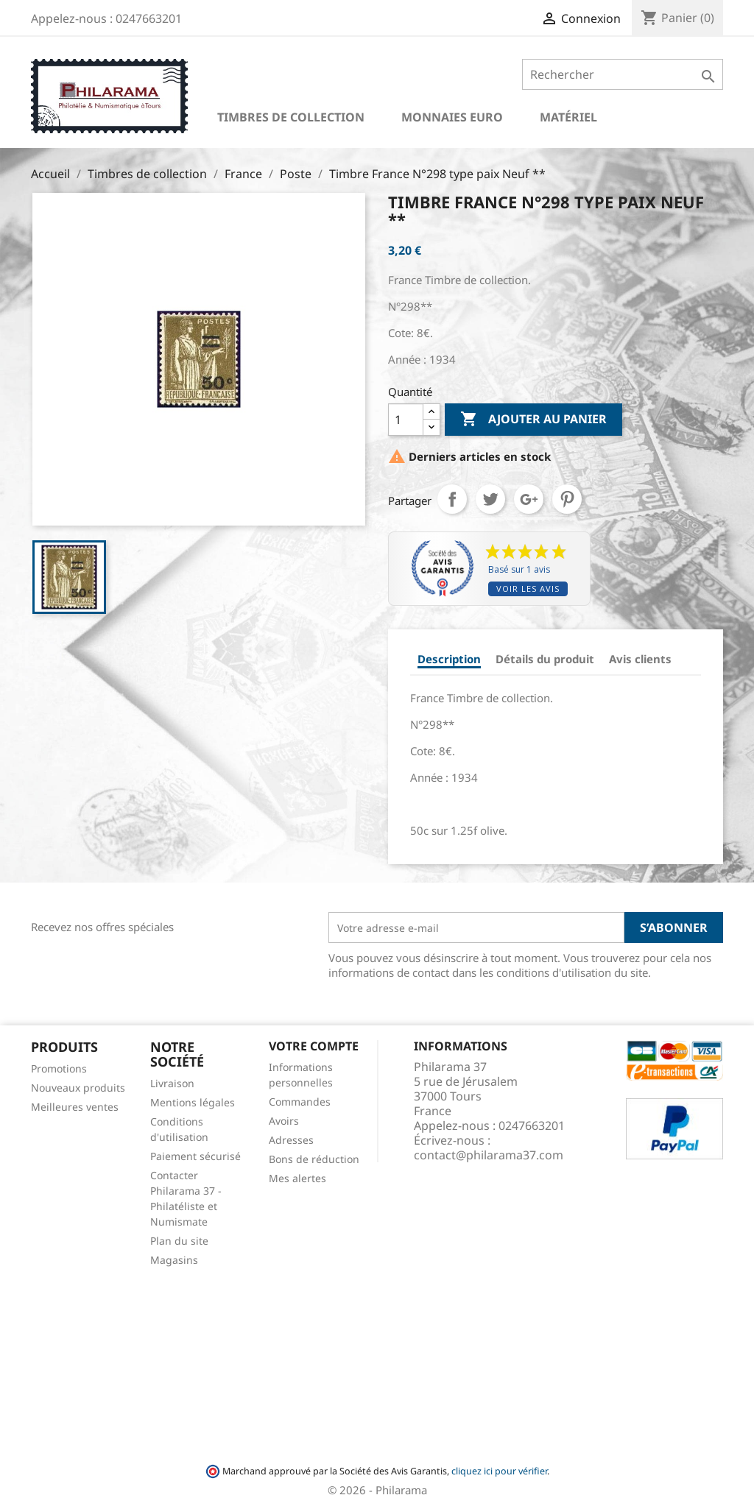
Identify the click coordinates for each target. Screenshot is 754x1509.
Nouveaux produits (78, 1088)
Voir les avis (528, 588)
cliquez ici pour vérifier (499, 1471)
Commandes (300, 1102)
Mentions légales (192, 1102)
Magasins (174, 1260)
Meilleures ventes (75, 1107)
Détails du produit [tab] (545, 658)
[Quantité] (405, 419)
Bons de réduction (314, 1159)
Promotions (59, 1068)
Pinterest (567, 499)
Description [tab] (449, 658)
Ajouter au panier (533, 419)
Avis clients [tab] (640, 658)
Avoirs (284, 1121)
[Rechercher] (622, 74)
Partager (452, 499)
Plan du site (179, 1241)
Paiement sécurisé (195, 1156)
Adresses (291, 1140)
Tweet (490, 499)
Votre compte (314, 1046)
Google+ (528, 499)
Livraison (172, 1083)
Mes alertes (297, 1178)
